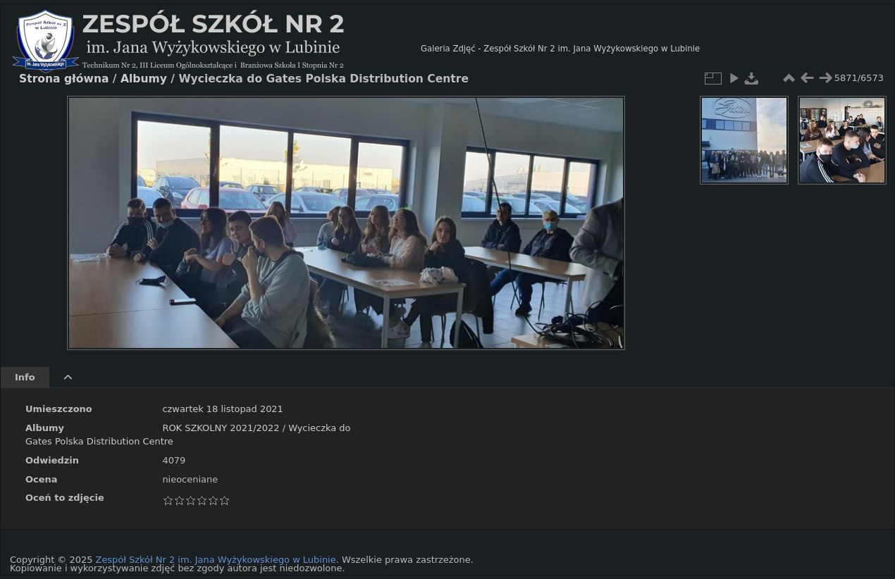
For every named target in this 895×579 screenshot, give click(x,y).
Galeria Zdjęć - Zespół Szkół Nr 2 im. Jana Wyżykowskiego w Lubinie (560, 49)
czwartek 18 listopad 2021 (222, 409)
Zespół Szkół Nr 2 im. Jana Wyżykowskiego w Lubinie (216, 559)
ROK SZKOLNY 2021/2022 (220, 428)
